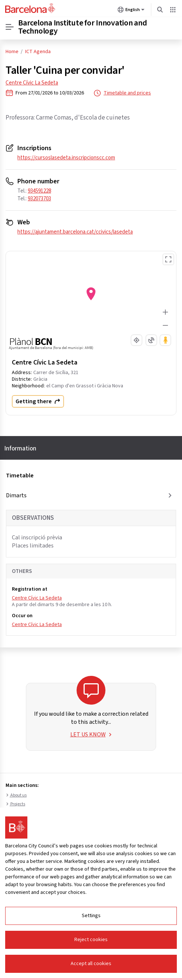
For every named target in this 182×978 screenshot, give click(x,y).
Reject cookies (91, 939)
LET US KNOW (91, 734)
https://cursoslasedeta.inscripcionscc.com (66, 158)
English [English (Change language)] (131, 11)
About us (16, 795)
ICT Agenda (38, 51)
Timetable (20, 475)
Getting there (38, 401)
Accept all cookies (91, 963)
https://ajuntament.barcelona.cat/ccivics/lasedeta (75, 232)
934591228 (39, 191)
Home (12, 51)
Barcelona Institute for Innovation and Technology (82, 27)
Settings (91, 915)
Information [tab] (20, 448)
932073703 (39, 199)
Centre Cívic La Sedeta (32, 82)
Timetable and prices (122, 93)
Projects (15, 804)
